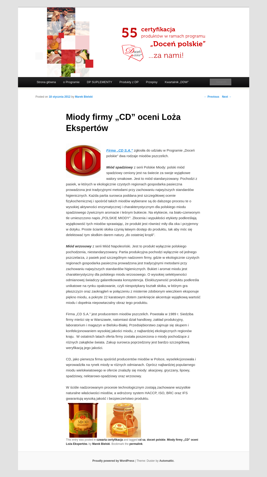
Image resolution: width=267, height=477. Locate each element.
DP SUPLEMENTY (99, 82)
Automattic (166, 460)
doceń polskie (156, 439)
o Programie (71, 82)
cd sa (141, 439)
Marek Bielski (84, 96)
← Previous (211, 96)
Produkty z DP (129, 82)
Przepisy (151, 82)
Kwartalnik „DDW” (177, 82)
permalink (136, 444)
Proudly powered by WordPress (113, 460)
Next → (226, 96)
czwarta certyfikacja (110, 439)
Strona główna (46, 82)
